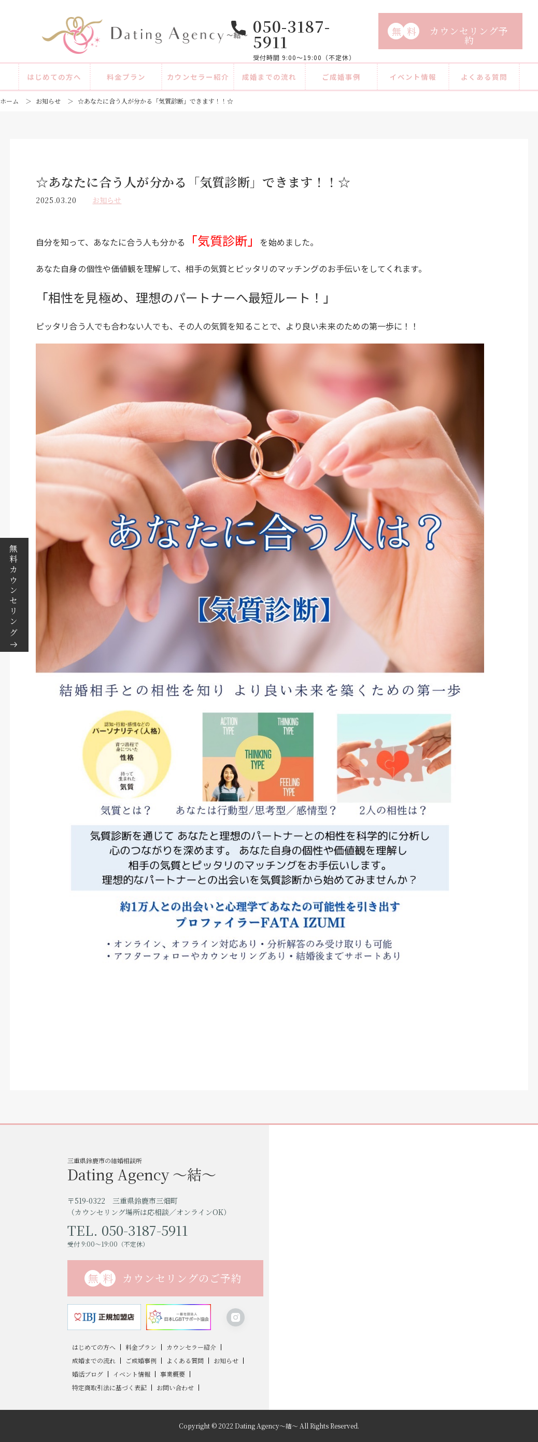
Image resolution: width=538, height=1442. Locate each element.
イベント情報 (413, 77)
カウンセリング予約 (448, 35)
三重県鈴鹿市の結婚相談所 (168, 1168)
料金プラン (126, 77)
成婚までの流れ (269, 77)
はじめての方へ (54, 77)
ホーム (9, 100)
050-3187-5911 (291, 34)
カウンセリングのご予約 (163, 1278)
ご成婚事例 (341, 77)
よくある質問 (484, 77)
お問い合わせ (175, 1387)
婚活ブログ (87, 1374)
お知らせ (48, 100)
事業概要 (172, 1374)
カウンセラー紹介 (198, 77)
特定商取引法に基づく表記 (109, 1387)
